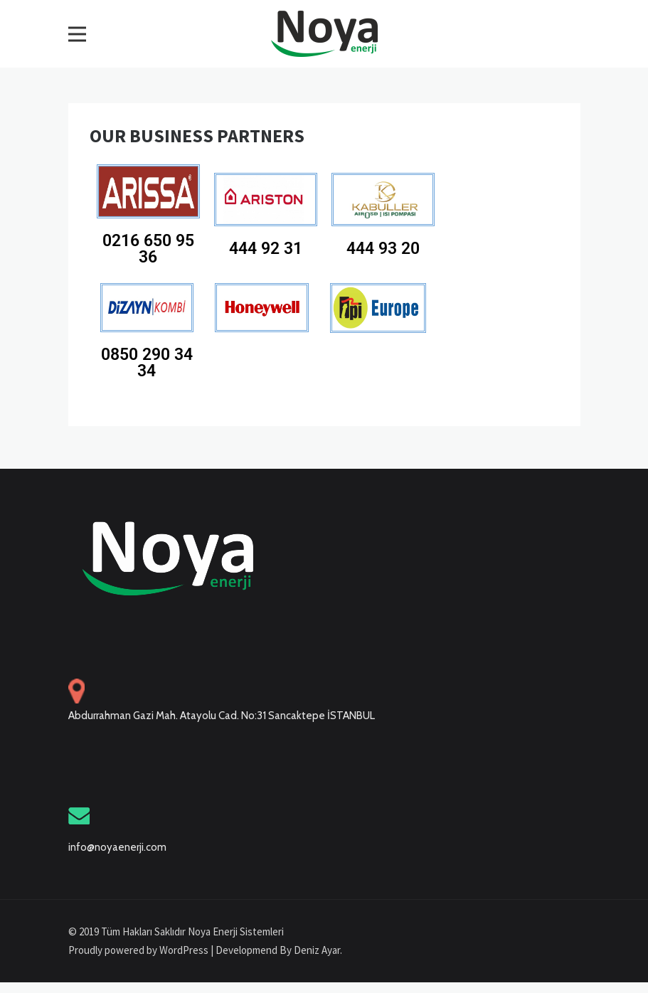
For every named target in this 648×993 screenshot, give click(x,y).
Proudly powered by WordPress (139, 950)
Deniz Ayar (317, 950)
